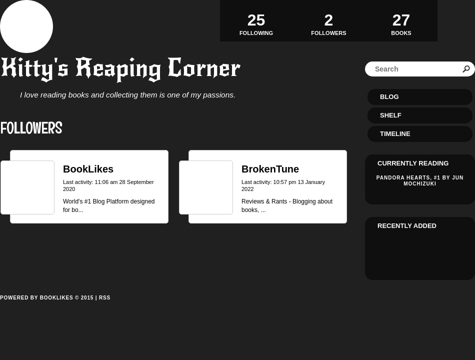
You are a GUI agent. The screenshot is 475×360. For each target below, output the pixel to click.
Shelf (391, 115)
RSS (104, 297)
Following (256, 20)
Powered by (47, 309)
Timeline (395, 134)
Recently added (407, 226)
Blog (389, 96)
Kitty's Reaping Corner (120, 67)
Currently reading (413, 163)
